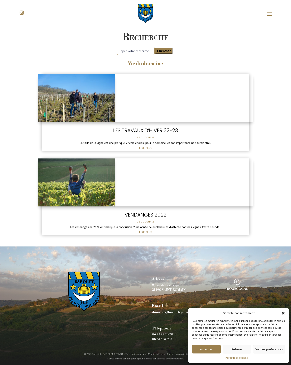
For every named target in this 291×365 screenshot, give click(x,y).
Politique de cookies (237, 357)
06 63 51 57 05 (162, 339)
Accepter (206, 349)
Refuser (236, 349)
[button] (283, 313)
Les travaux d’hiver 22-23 (145, 174)
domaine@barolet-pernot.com (175, 312)
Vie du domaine (145, 181)
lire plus (145, 192)
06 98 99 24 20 (162, 334)
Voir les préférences (269, 349)
